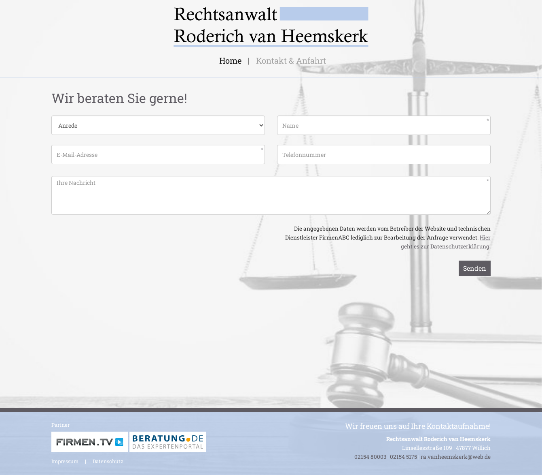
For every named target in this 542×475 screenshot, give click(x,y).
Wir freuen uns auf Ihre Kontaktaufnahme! (418, 426)
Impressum (64, 461)
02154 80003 (370, 456)
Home (230, 60)
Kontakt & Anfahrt (291, 60)
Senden (474, 268)
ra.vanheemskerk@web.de (456, 456)
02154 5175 (403, 456)
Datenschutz (108, 461)
